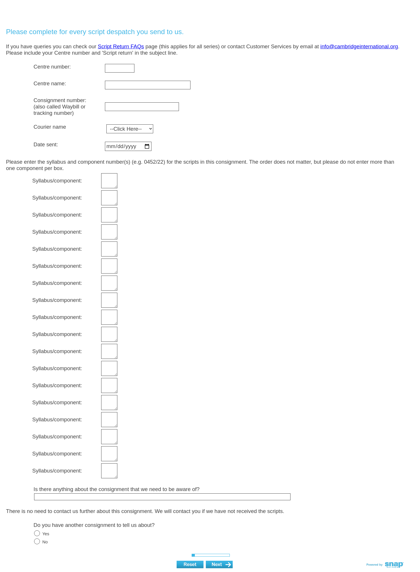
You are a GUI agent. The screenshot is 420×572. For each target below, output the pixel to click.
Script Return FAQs (121, 46)
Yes (45, 534)
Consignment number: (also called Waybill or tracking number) (60, 106)
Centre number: (52, 67)
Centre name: (50, 83)
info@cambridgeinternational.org (359, 46)
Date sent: (46, 144)
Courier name (50, 127)
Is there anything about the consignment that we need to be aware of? (116, 489)
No (45, 542)
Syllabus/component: (57, 181)
